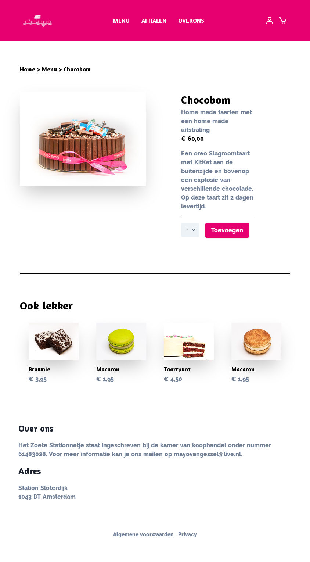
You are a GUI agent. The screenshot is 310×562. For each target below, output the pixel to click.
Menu (49, 69)
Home (27, 69)
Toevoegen (227, 230)
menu (121, 20)
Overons (191, 20)
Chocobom (77, 69)
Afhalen (153, 20)
